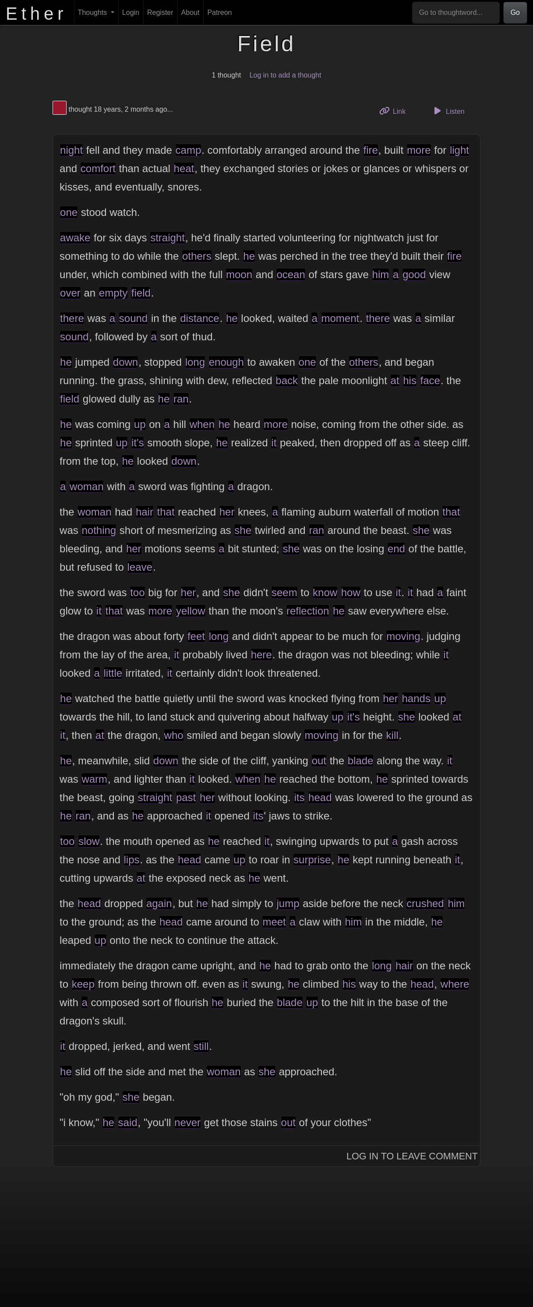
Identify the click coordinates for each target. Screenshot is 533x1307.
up (140, 424)
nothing (98, 530)
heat (184, 168)
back (286, 380)
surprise (312, 859)
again (159, 903)
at (395, 380)
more (419, 150)
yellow (190, 611)
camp (188, 150)
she (242, 530)
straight (167, 238)
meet (274, 922)
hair (144, 512)
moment (340, 318)
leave (139, 567)
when (202, 424)
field (141, 293)
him (380, 274)
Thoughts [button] (93, 12)
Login (130, 12)
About (190, 12)
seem (284, 592)
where (455, 984)
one (69, 212)
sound (133, 318)
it (273, 443)
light (459, 150)
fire (371, 150)
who (174, 735)
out (319, 761)
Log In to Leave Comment (412, 1156)
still (201, 1046)
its (299, 797)
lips (132, 859)
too (137, 592)
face (430, 380)
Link (395, 110)
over (70, 293)
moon (239, 274)
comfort (98, 168)
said (128, 1122)
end (396, 549)
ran (181, 399)
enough (226, 362)
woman (86, 486)
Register (160, 12)
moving (403, 636)
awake (75, 238)
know (325, 592)
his (410, 380)
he (249, 256)
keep (83, 984)
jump (287, 903)
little (113, 673)
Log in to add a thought (285, 75)
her (227, 512)
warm (94, 779)
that (166, 512)
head (320, 797)
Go (515, 12)
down (125, 362)
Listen (448, 110)
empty (113, 293)
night (71, 150)
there (72, 318)
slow (88, 841)
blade (361, 761)
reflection (307, 611)
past (186, 797)
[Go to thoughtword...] (456, 13)
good (414, 274)
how (350, 592)
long (195, 362)
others (197, 256)
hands (416, 698)
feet (196, 636)
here (261, 655)
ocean (290, 274)
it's (137, 443)
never (187, 1122)
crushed (425, 903)
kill (392, 735)
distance (199, 318)
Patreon (219, 12)
